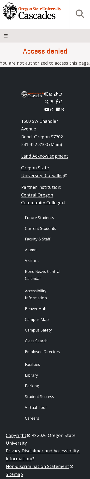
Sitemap (14, 474)
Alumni (31, 249)
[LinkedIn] (60, 109)
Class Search (36, 341)
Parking (32, 385)
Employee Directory (42, 351)
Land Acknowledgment (44, 156)
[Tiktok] (58, 94)
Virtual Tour (36, 407)
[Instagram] (48, 94)
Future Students (39, 217)
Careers (32, 418)
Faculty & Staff (37, 239)
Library (31, 375)
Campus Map (37, 319)
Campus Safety (38, 330)
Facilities (32, 364)
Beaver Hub (35, 308)
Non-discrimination (40, 466)
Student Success (39, 396)
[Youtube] (49, 109)
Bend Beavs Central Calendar (42, 275)
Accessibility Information (36, 294)
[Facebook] (59, 101)
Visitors (32, 260)
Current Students (40, 228)
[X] (48, 101)
